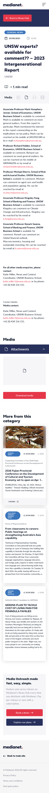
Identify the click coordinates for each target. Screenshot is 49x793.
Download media (24, 395)
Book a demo (24, 712)
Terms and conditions (13, 780)
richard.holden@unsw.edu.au (18, 166)
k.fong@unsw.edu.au (13, 218)
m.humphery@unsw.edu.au (27, 140)
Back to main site (14, 756)
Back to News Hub (17, 18)
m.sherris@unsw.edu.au (15, 192)
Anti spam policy (10, 786)
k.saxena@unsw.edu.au (27, 248)
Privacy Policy (9, 775)
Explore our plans (24, 722)
